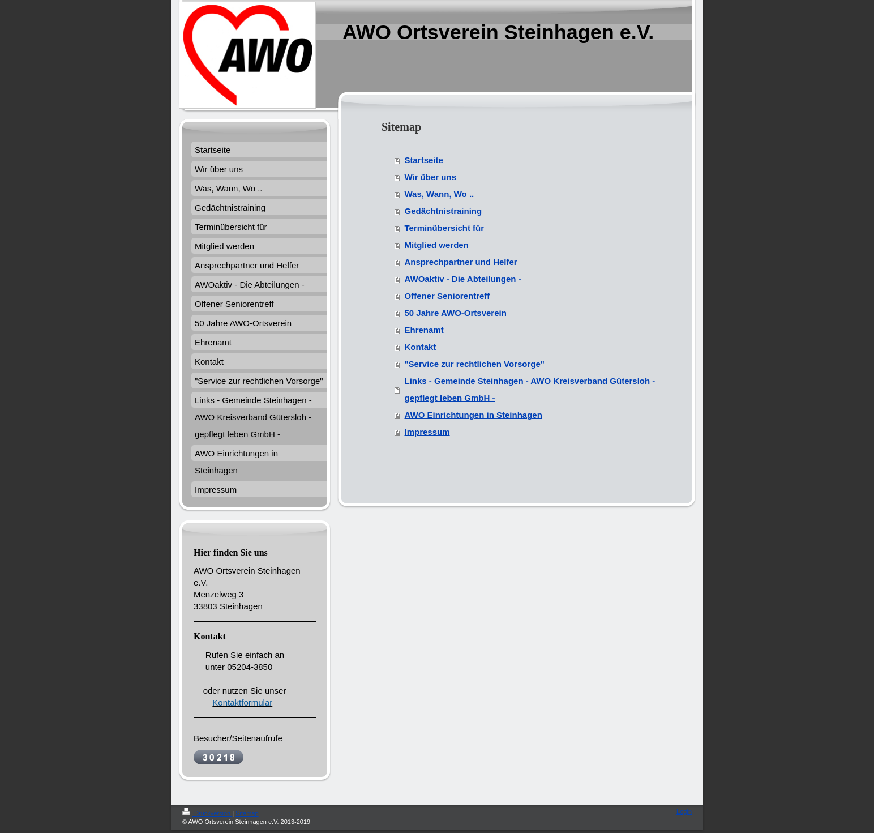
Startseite (424, 160)
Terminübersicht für (445, 228)
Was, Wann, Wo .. (439, 194)
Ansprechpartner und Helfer (461, 262)
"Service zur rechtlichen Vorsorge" (475, 364)
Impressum (427, 432)
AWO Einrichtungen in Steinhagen (473, 415)
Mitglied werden (437, 245)
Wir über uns (431, 177)
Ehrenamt (424, 330)
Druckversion (207, 813)
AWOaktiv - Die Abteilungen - (463, 279)
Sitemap (246, 813)
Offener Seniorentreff (447, 296)
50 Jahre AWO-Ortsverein (456, 313)
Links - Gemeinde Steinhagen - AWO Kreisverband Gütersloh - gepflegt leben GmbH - (530, 389)
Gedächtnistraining (443, 211)
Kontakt (420, 347)
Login (684, 811)
